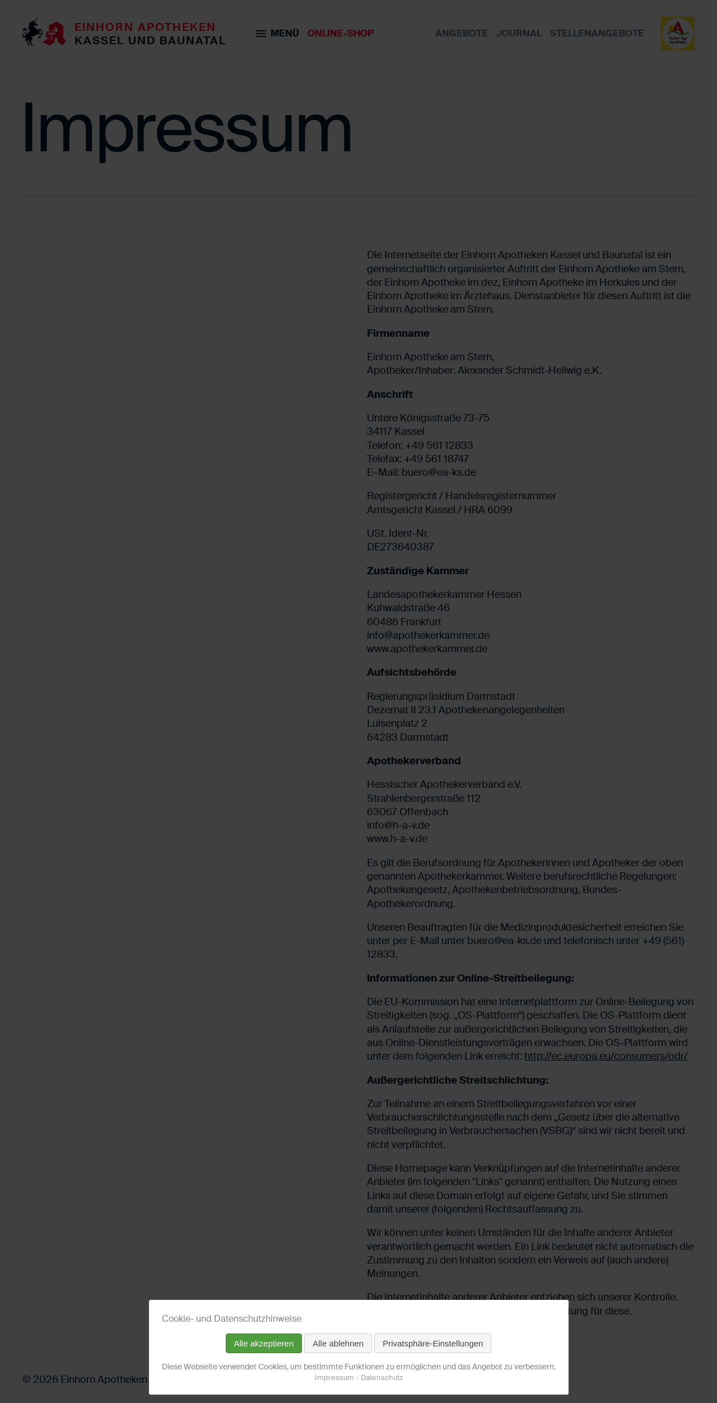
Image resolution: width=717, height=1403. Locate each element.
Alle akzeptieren (264, 1343)
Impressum (334, 1377)
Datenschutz (382, 1377)
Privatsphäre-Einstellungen (433, 1343)
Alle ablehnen (338, 1343)
